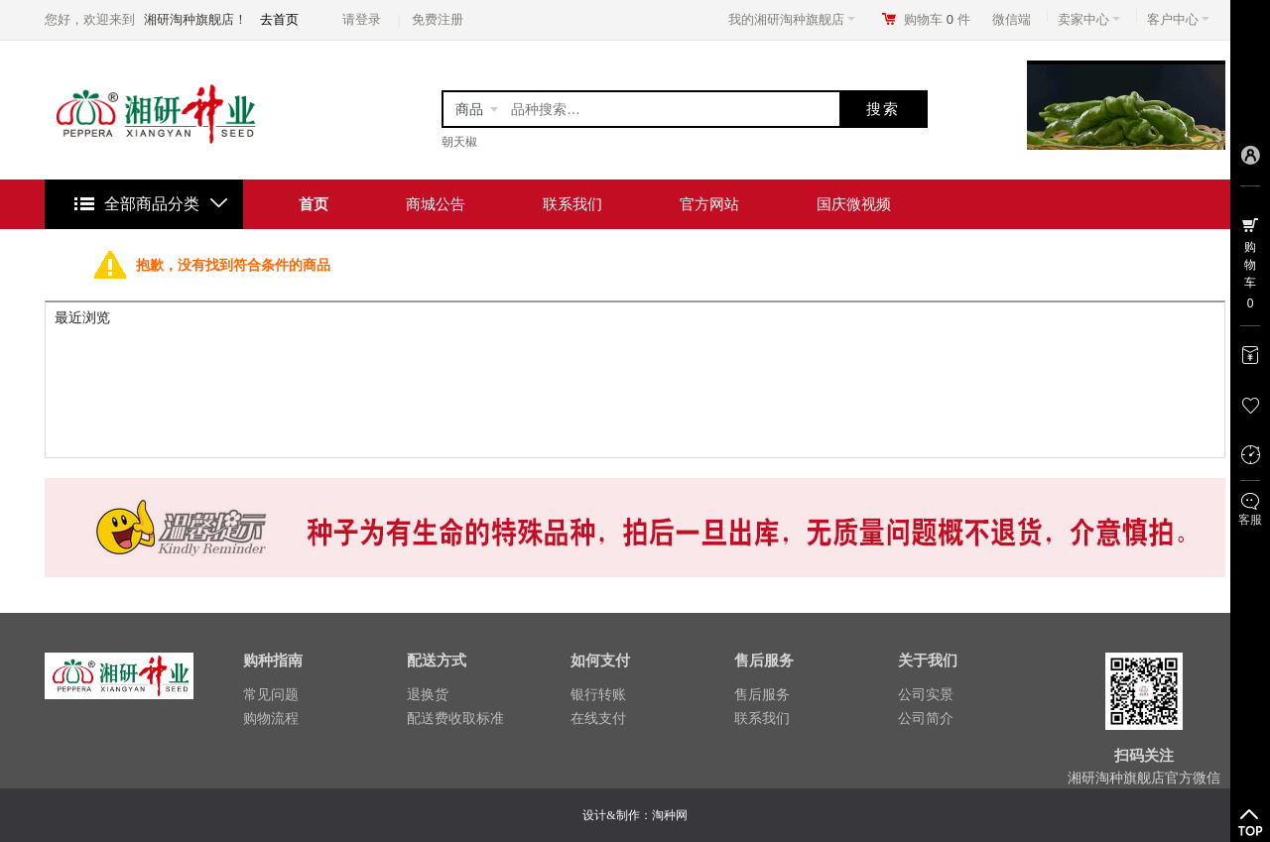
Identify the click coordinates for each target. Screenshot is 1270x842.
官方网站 (709, 203)
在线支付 (598, 718)
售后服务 (762, 694)
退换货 (427, 694)
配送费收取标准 (455, 718)
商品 (469, 109)
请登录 (361, 19)
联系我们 (572, 203)
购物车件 (937, 19)
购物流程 (271, 718)
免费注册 (437, 19)
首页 (313, 203)
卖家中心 (1089, 19)
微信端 (1011, 19)
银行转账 (598, 694)
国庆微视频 (854, 203)
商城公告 (435, 203)
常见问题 (271, 694)
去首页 (279, 19)
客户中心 (1178, 19)
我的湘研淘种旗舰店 (791, 19)
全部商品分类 (151, 203)
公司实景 (925, 694)
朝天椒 (459, 142)
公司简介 (925, 718)
